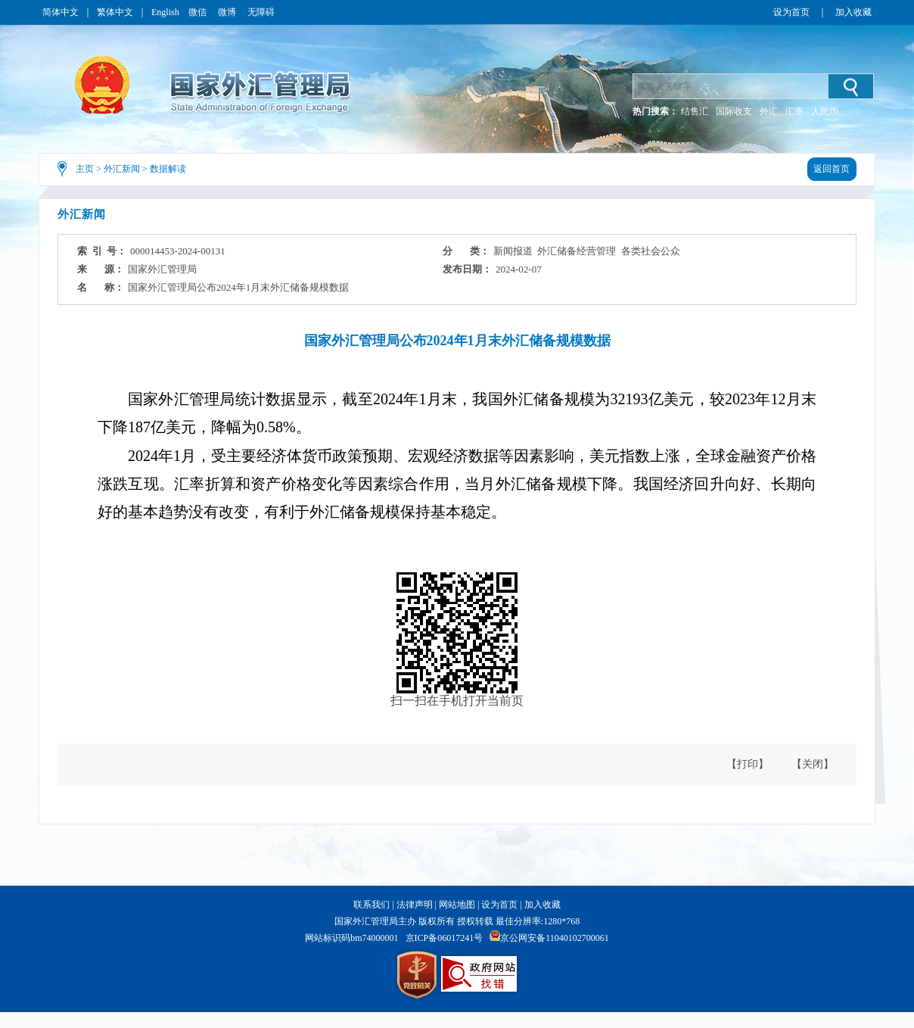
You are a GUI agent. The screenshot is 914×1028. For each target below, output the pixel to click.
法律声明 (414, 904)
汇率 (794, 111)
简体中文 (60, 12)
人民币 (824, 111)
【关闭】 (812, 764)
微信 (198, 12)
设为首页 (791, 12)
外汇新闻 (122, 169)
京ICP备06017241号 (444, 938)
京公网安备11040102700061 (554, 938)
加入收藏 (853, 12)
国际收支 (734, 111)
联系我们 (371, 904)
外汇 (769, 111)
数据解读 (168, 169)
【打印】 (747, 764)
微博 (228, 12)
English (165, 12)
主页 (85, 169)
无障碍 (261, 12)
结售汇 (694, 111)
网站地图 (457, 904)
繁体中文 (115, 12)
